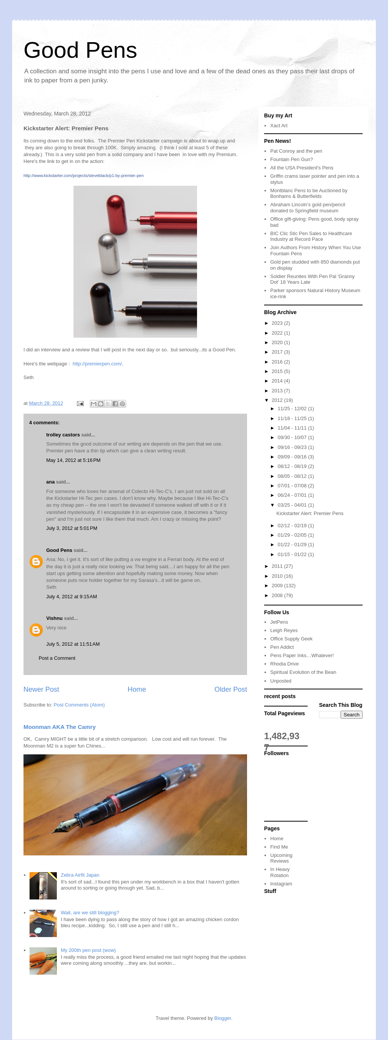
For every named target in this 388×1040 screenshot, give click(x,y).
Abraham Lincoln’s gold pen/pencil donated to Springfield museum (307, 207)
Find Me (279, 847)
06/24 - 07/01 (293, 495)
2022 (278, 333)
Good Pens (80, 50)
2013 (278, 391)
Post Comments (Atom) (79, 705)
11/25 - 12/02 (293, 408)
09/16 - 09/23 (293, 447)
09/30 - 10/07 (293, 437)
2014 (278, 381)
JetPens (279, 622)
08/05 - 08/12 (293, 476)
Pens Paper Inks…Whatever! (302, 655)
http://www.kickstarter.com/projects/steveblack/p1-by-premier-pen (83, 175)
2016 (278, 362)
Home (137, 689)
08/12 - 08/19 (293, 466)
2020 (278, 342)
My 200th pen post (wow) (88, 950)
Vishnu (54, 618)
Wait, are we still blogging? (90, 912)
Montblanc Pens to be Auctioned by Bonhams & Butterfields (308, 193)
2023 (278, 323)
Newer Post (41, 689)
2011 (278, 566)
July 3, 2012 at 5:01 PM (71, 528)
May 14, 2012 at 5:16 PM (73, 460)
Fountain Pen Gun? (291, 159)
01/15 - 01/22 (293, 554)
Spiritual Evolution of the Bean (303, 672)
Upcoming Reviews (281, 858)
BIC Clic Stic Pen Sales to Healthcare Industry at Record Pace (311, 236)
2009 (278, 585)
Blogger (222, 1018)
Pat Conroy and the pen (296, 151)
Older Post (230, 689)
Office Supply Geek (291, 639)
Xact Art (279, 125)
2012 (278, 400)
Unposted (280, 681)
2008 (278, 595)
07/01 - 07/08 (293, 485)
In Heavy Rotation (279, 872)
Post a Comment (57, 658)
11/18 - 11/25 (293, 418)
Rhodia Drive (284, 664)
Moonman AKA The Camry (59, 727)
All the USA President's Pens (301, 168)
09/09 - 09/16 (293, 457)
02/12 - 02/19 (293, 525)
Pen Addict (282, 647)
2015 (278, 371)
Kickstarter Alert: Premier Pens (309, 513)
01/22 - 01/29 (293, 544)
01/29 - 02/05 (293, 535)
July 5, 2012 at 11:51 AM (73, 644)
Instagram (281, 884)
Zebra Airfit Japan (80, 875)
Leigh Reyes (283, 630)
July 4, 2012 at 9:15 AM (71, 596)
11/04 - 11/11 (293, 428)
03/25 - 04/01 (293, 505)
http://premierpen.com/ (97, 364)
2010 (278, 576)
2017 (278, 352)
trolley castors (63, 435)
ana (50, 482)
